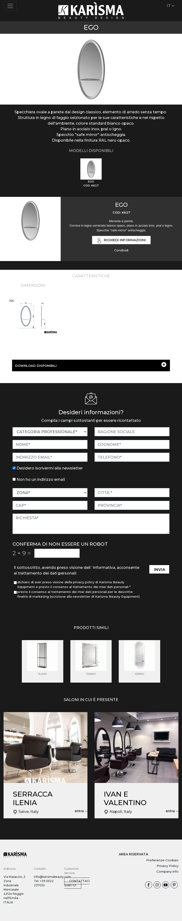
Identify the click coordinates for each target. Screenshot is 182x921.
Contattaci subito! (77, 883)
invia (159, 569)
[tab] (91, 172)
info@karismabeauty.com (52, 877)
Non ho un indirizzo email (41, 479)
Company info (167, 871)
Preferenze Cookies (162, 860)
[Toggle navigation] (10, 6)
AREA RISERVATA (133, 854)
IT (171, 6)
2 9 (22, 553)
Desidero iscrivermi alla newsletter (50, 468)
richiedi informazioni (121, 240)
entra (82, 811)
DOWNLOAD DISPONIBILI (90, 365)
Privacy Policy (167, 866)
